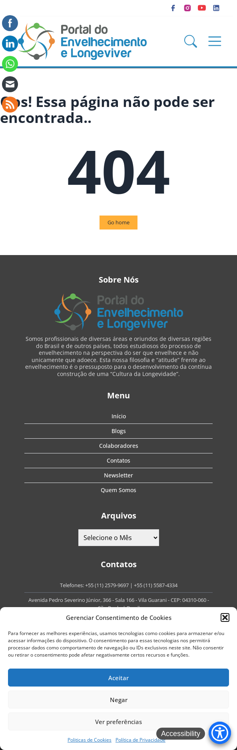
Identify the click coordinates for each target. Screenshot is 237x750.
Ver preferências (118, 722)
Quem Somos (118, 490)
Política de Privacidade (140, 739)
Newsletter (118, 475)
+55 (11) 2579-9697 (107, 585)
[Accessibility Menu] (220, 733)
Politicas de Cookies (90, 739)
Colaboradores (118, 445)
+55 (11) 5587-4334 (155, 585)
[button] (225, 617)
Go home (118, 222)
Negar (118, 700)
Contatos (118, 460)
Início (119, 416)
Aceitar (118, 678)
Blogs (119, 431)
